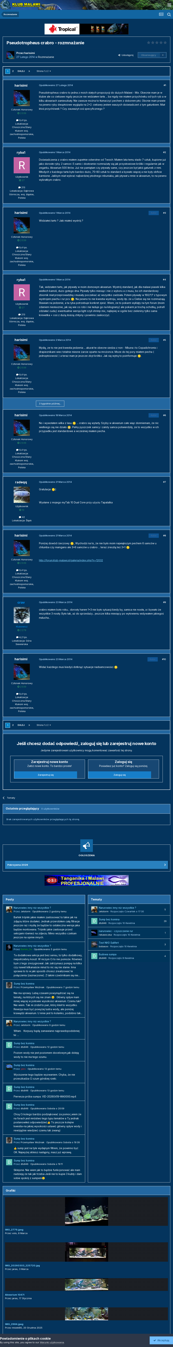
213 (21, 187)
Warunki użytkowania (52, 1342)
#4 (164, 279)
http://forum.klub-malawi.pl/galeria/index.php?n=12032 (71, 560)
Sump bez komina (24, 983)
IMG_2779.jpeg (14, 1229)
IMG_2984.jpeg (14, 1324)
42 (22, 517)
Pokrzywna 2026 (17, 864)
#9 (164, 602)
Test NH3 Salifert (109, 942)
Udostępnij (125, 55)
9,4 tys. (21, 120)
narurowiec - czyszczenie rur (116, 931)
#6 (164, 415)
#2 (164, 152)
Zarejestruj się (46, 774)
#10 (164, 659)
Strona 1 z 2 (44, 71)
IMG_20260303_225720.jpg (22, 1265)
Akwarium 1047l (14, 1294)
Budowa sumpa (107, 954)
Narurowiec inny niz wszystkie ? (32, 907)
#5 (164, 339)
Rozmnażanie (46, 56)
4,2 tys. (21, 637)
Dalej (21, 71)
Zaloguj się (120, 774)
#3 (164, 212)
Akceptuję (161, 1340)
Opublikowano (49, 911)
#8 (164, 535)
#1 (165, 85)
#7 (164, 481)
